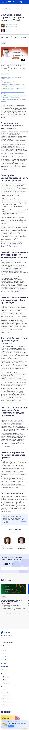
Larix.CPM (9, 423)
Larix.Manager (4, 263)
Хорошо (11, 725)
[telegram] (7, 712)
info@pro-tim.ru (5, 645)
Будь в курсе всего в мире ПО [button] (7, 717)
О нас (2, 687)
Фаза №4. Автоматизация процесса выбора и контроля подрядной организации (13, 96)
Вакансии (5, 704)
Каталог (3, 650)
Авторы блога (6, 693)
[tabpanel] (14, 599)
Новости (5, 680)
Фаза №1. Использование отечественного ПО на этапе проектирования (13, 85)
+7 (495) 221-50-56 (7, 643)
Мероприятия (6, 683)
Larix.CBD (4, 424)
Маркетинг (5, 670)
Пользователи (7, 699)
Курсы (4, 659)
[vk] (2, 712)
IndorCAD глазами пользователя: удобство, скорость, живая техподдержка (11, 601)
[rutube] (5, 712)
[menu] (3, 2)
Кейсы (3, 43)
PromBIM (5, 666)
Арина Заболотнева (11, 26)
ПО (3, 653)
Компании (4, 663)
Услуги (4, 656)
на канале (23, 521)
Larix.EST (20, 423)
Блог (4, 690)
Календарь (6, 677)
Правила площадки (8, 702)
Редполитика (6, 696)
